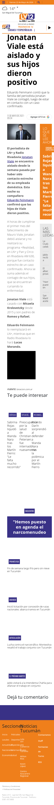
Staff (40, 740)
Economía (7, 755)
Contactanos (44, 734)
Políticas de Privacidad (12, 789)
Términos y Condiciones (11, 786)
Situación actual (29, 414)
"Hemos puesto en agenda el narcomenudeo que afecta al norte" (29, 532)
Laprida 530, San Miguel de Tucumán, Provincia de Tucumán (17, 796)
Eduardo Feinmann (20, 200)
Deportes (15, 739)
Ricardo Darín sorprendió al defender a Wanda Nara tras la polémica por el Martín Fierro (39, 444)
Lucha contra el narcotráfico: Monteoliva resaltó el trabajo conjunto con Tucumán (29, 646)
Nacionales (7, 750)
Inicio (4, 734)
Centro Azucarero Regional (25, 773)
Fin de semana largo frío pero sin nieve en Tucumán (28, 570)
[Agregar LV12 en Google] (39, 117)
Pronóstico (14, 562)
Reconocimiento (40, 414)
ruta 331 (22, 740)
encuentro (29, 511)
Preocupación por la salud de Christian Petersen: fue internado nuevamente (28, 436)
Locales (5, 739)
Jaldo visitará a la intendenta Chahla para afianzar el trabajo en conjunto (29, 684)
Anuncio (12, 600)
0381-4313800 (8, 799)
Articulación (14, 638)
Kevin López (23, 765)
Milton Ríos (23, 757)
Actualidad (7, 745)
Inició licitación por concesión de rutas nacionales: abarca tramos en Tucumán (28, 608)
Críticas (12, 414)
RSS (40, 762)
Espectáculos (17, 745)
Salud (14, 755)
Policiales (15, 734)
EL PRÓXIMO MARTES (17, 676)
